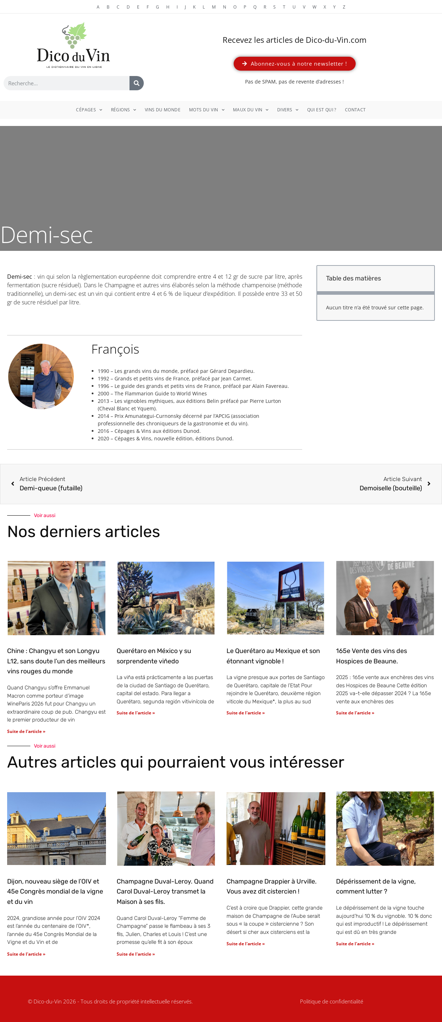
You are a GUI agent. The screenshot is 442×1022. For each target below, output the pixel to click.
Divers (288, 110)
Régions (123, 110)
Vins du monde (163, 110)
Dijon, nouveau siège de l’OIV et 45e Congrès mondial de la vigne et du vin (55, 891)
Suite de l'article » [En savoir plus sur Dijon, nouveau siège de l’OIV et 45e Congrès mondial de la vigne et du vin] (26, 954)
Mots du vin (206, 110)
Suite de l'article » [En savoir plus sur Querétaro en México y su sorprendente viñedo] (136, 713)
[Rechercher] (136, 83)
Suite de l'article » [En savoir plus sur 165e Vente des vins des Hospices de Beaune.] (355, 713)
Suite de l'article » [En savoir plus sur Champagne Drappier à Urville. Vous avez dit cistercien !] (246, 944)
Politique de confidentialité (331, 1001)
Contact (355, 110)
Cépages (89, 110)
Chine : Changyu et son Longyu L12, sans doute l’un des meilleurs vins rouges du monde (56, 661)
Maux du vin (251, 110)
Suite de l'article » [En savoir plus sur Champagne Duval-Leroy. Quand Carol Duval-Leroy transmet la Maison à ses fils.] (136, 954)
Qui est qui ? (321, 110)
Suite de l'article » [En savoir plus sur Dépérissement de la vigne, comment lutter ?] (355, 944)
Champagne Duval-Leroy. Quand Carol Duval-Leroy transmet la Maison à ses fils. (165, 891)
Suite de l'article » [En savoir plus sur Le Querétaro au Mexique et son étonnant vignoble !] (246, 713)
